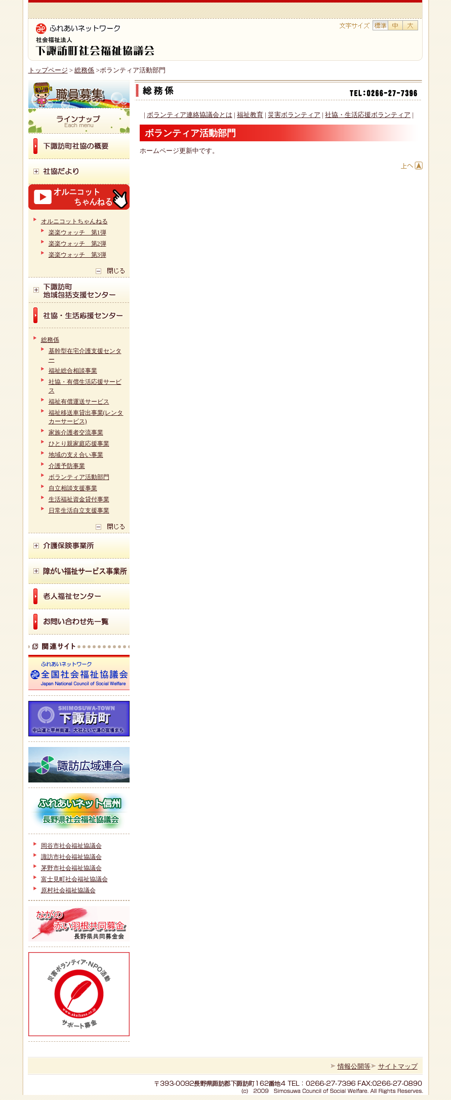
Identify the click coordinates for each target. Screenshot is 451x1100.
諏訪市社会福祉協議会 (71, 856)
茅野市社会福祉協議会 (71, 868)
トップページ (48, 70)
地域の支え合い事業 (76, 454)
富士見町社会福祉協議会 (74, 879)
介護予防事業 (67, 465)
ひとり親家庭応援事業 (79, 443)
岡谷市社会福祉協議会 (71, 845)
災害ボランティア (294, 115)
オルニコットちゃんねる (74, 221)
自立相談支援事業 (73, 488)
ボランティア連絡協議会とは (189, 115)
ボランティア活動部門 (79, 477)
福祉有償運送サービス (79, 401)
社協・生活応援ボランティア (368, 115)
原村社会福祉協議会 (68, 890)
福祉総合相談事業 (73, 370)
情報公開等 (354, 1066)
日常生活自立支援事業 (79, 510)
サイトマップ (398, 1066)
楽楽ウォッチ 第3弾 (77, 254)
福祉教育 (250, 115)
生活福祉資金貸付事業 (79, 499)
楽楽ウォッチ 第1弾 (77, 232)
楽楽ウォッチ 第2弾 (77, 243)
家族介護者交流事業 (76, 432)
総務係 (84, 70)
